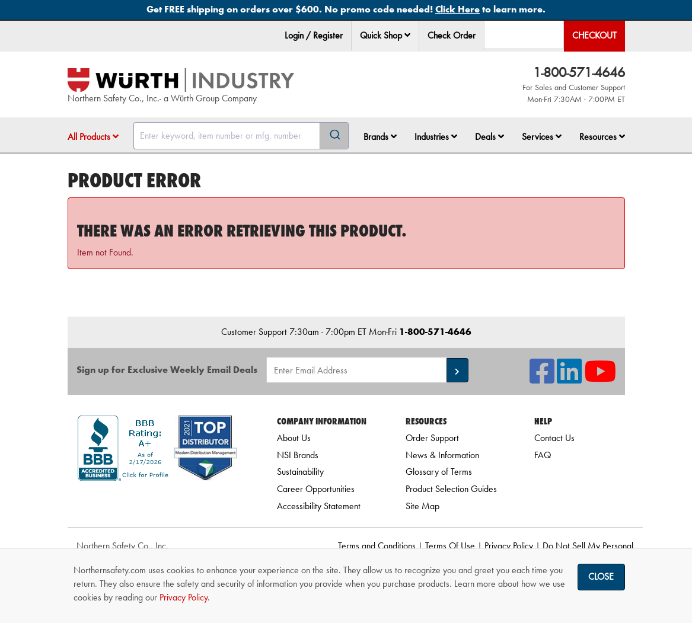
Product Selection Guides (451, 488)
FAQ (542, 455)
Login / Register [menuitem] (314, 35)
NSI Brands (297, 455)
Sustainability (300, 471)
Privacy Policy (508, 545)
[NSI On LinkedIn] (569, 378)
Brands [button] (380, 136)
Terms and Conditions (377, 545)
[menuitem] (385, 36)
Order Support (432, 437)
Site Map (422, 506)
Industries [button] (435, 136)
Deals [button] (489, 136)
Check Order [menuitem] (452, 35)
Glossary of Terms (439, 471)
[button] (407, 35)
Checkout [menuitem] (594, 35)
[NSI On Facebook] (542, 378)
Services (542, 136)
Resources (602, 136)
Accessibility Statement (319, 506)
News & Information (442, 455)
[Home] (181, 80)
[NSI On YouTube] (600, 378)
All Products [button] (93, 136)
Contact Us (554, 437)
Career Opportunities (316, 488)
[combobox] (241, 135)
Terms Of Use (450, 545)
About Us (294, 437)
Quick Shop (385, 35)
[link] (157, 502)
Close (601, 576)
